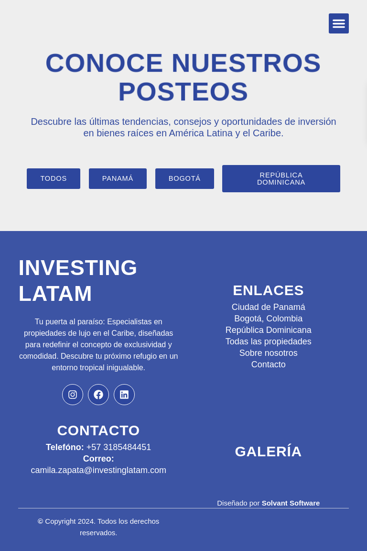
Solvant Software (291, 503)
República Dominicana (269, 330)
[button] (339, 23)
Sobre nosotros (268, 353)
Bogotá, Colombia (268, 318)
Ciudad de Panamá (268, 307)
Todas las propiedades (269, 341)
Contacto (268, 364)
